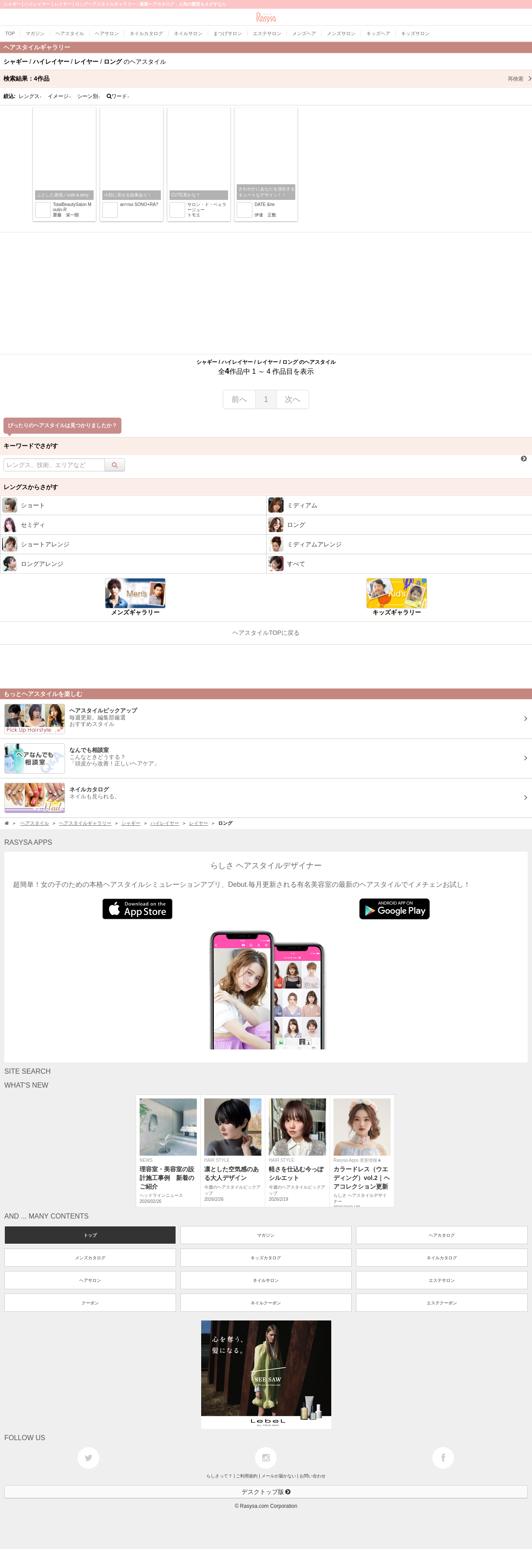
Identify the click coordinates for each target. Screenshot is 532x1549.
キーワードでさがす (30, 445)
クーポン (90, 1303)
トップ (90, 1235)
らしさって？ (219, 1476)
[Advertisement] (266, 293)
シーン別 (89, 96)
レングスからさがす (30, 487)
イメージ (59, 96)
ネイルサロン (266, 1280)
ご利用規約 (247, 1476)
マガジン (265, 1235)
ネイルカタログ (442, 1257)
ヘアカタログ (442, 1235)
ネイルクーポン (266, 1303)
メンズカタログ (90, 1257)
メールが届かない (278, 1476)
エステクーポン (442, 1303)
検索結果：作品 (267, 78)
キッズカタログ (266, 1257)
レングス (30, 96)
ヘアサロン (90, 1280)
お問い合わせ (313, 1476)
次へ (292, 399)
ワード (118, 96)
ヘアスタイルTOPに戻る (266, 632)
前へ (239, 399)
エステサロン (442, 1280)
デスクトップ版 (266, 1491)
